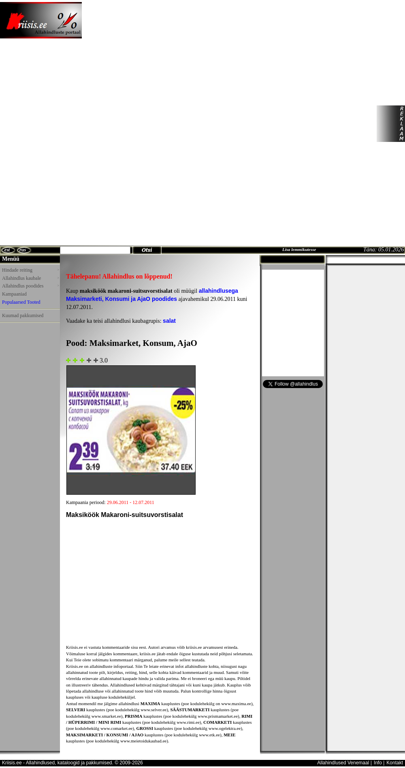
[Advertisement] (112, 123)
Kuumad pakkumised (22, 315)
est (7, 250)
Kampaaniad (14, 294)
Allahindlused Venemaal (343, 763)
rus (22, 250)
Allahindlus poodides (30, 286)
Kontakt (394, 763)
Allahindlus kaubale (30, 278)
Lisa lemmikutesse (299, 249)
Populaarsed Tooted (21, 302)
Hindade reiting (30, 270)
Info (378, 763)
